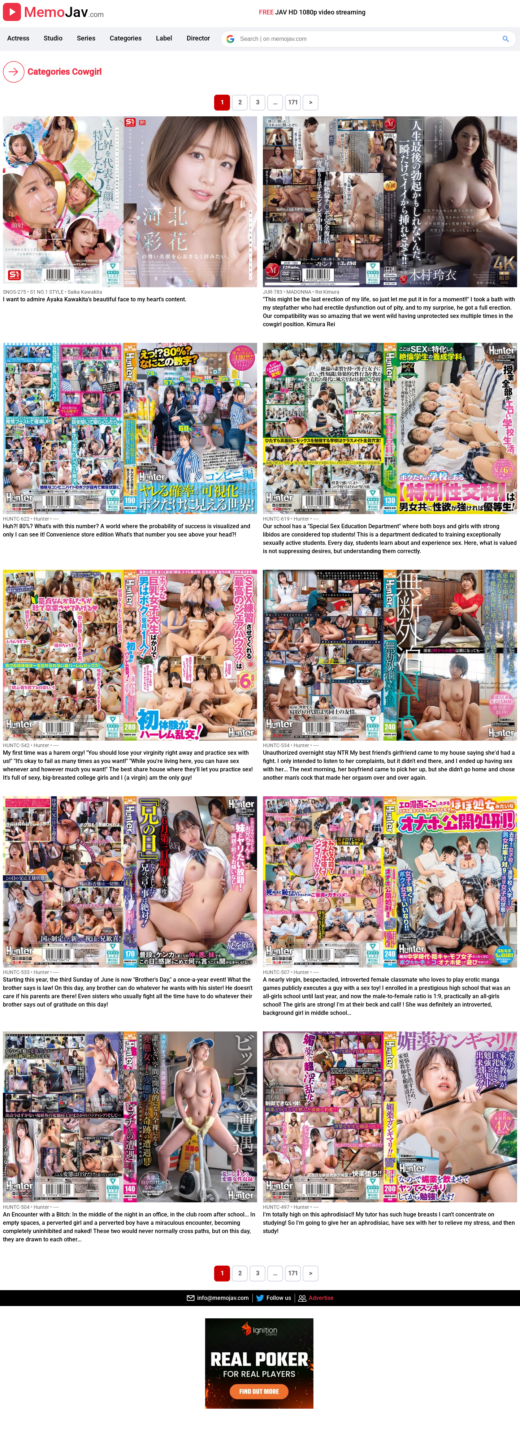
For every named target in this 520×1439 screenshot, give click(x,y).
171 (293, 102)
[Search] (369, 39)
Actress (18, 38)
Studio (53, 38)
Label (164, 38)
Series (86, 38)
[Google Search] (506, 39)
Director (198, 38)
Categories (126, 38)
